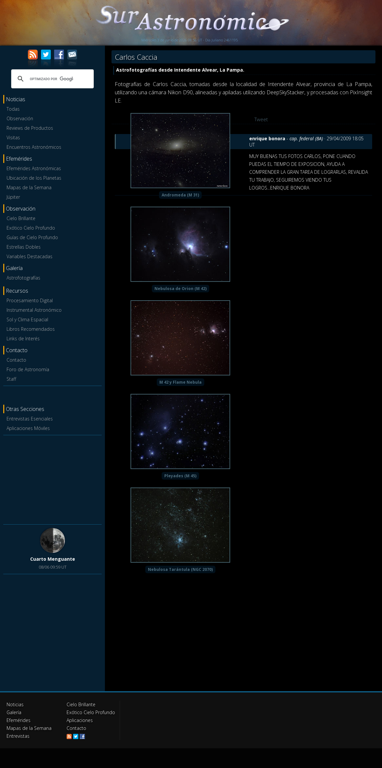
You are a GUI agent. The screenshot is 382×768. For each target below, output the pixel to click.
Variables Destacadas (29, 256)
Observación (20, 118)
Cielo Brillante (21, 218)
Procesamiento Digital (30, 300)
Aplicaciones (80, 720)
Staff (11, 379)
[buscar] (51, 79)
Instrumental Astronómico (34, 310)
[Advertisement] (52, 479)
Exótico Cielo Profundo (31, 228)
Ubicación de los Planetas (34, 178)
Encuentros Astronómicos (34, 147)
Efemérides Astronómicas (34, 168)
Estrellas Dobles (24, 247)
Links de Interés (23, 338)
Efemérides (18, 720)
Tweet (261, 119)
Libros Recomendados (31, 329)
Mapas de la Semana (29, 187)
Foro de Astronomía (28, 369)
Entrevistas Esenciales (30, 419)
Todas (13, 109)
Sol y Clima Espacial (27, 319)
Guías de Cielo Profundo (32, 237)
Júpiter (13, 197)
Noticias (15, 704)
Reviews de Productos (30, 128)
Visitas (13, 137)
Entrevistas (18, 736)
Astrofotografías (23, 278)
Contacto (16, 360)
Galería (14, 712)
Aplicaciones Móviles (28, 428)
